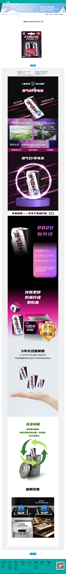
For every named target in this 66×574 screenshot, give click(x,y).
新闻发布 (16, 564)
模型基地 (22, 564)
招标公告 (16, 568)
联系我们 (41, 564)
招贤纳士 (29, 564)
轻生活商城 (36, 565)
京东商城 (35, 567)
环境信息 (16, 567)
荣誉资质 (3, 565)
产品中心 (10, 14)
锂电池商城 (36, 568)
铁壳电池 (18, 14)
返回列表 (33, 553)
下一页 (42, 553)
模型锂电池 (61, 14)
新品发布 (16, 565)
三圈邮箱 (48, 564)
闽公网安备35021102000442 (42, 573)
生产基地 (3, 567)
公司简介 (3, 564)
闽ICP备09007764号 (33, 573)
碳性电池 (14, 14)
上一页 (24, 553)
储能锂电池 (56, 14)
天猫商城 (35, 564)
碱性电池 (46, 14)
